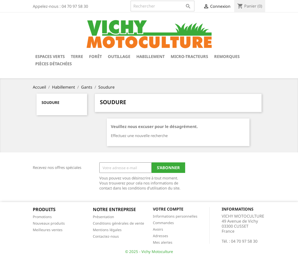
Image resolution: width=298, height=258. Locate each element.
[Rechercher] (162, 6)
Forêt (95, 56)
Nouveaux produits (49, 223)
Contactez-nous (106, 236)
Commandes (163, 222)
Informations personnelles (175, 216)
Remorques (227, 56)
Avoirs (158, 229)
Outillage (119, 56)
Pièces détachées (53, 64)
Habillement (150, 56)
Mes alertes (162, 242)
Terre (77, 56)
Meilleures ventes (48, 229)
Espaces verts (50, 56)
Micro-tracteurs (189, 56)
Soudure (50, 102)
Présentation (103, 216)
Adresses (160, 235)
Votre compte (168, 209)
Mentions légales (107, 229)
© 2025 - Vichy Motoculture (149, 251)
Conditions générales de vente (118, 223)
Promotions (42, 216)
